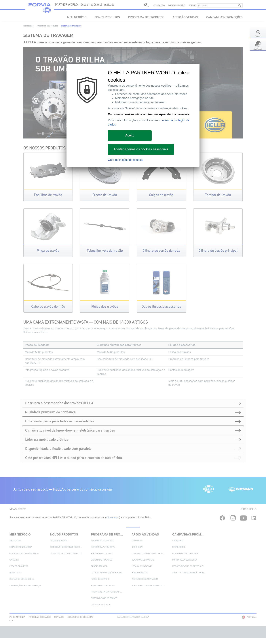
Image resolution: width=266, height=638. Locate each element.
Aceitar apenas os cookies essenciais (140, 149)
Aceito (129, 135)
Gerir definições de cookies (125, 159)
